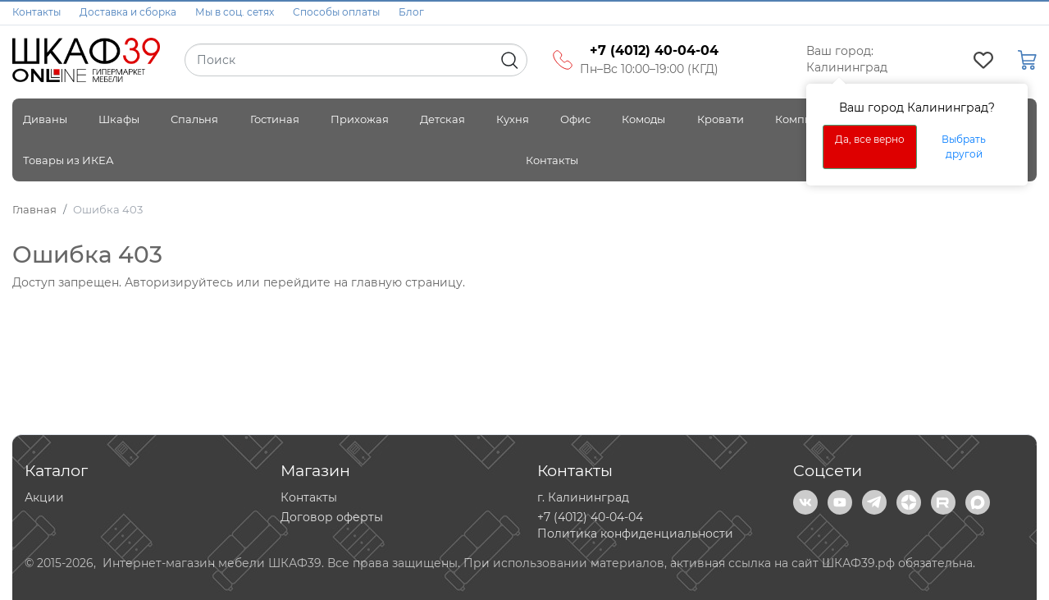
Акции (44, 497)
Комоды (643, 119)
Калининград (846, 67)
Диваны (45, 119)
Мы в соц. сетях (234, 12)
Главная (34, 209)
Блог (411, 12)
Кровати (720, 119)
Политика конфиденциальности (635, 533)
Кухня (512, 119)
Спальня (194, 119)
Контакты (36, 12)
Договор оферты (331, 517)
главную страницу (407, 282)
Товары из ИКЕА (68, 160)
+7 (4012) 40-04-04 (590, 517)
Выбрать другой (964, 146)
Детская (442, 119)
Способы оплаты (336, 12)
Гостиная (274, 119)
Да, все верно (870, 139)
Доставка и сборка (128, 12)
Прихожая (360, 119)
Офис (575, 119)
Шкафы (118, 119)
